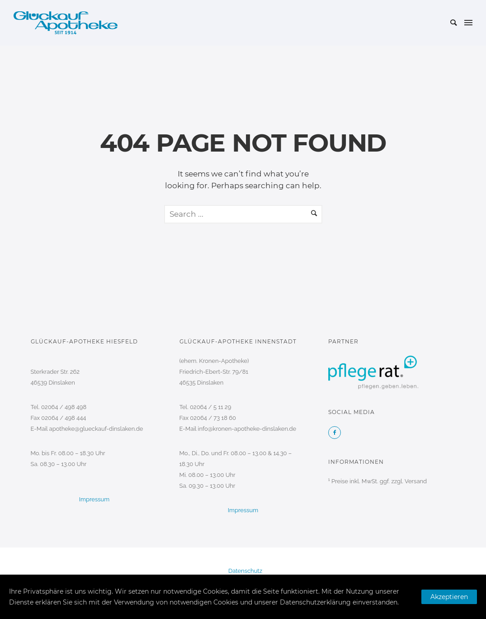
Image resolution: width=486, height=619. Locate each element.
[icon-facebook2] (334, 432)
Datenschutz (245, 570)
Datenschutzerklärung (315, 602)
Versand (416, 481)
